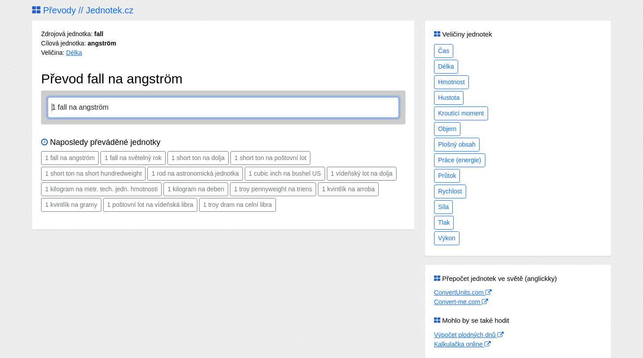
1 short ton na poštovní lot (270, 157)
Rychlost (450, 191)
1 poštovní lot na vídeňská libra (150, 204)
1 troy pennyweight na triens (273, 189)
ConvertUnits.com (463, 292)
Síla (443, 206)
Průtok (447, 175)
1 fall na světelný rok (133, 157)
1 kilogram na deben (195, 189)
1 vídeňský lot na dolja (362, 173)
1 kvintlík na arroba (348, 189)
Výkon (446, 238)
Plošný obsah (457, 144)
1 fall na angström (70, 157)
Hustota (448, 97)
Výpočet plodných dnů (469, 334)
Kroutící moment (461, 113)
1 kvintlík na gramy (71, 204)
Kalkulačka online (462, 344)
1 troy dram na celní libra (237, 204)
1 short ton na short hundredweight (93, 173)
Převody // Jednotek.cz (83, 10)
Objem (447, 128)
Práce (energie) (459, 160)
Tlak (444, 222)
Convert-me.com (461, 301)
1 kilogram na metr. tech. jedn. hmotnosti (101, 189)
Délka (74, 52)
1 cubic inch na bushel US (285, 173)
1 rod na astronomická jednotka (194, 173)
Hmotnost (451, 82)
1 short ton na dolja (198, 157)
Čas (443, 50)
